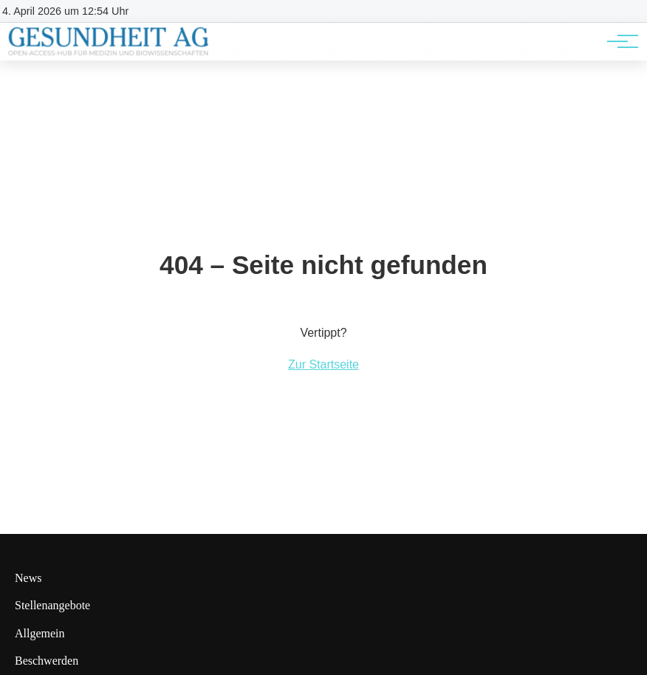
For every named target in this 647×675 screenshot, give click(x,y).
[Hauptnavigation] (617, 41)
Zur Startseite (323, 364)
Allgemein (40, 633)
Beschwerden (46, 660)
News (28, 578)
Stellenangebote (52, 605)
